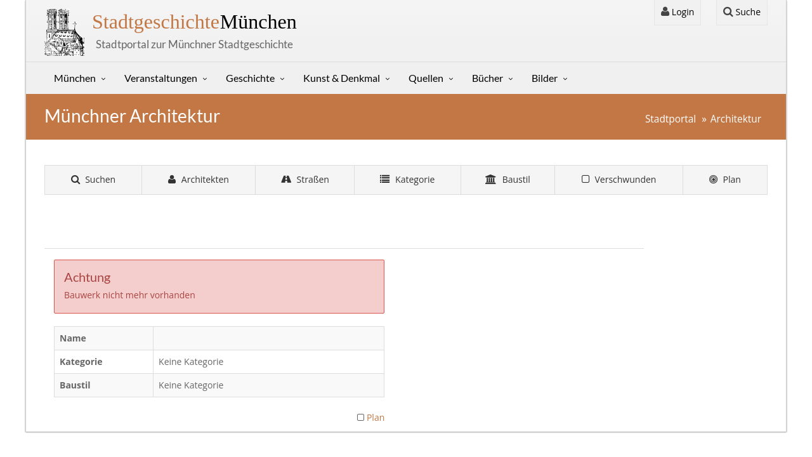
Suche (742, 12)
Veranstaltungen (160, 78)
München (194, 21)
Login (677, 12)
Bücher (487, 78)
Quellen (426, 78)
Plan (725, 179)
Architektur (735, 119)
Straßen (305, 179)
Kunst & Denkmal (341, 78)
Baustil (507, 179)
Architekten (198, 179)
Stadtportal (670, 119)
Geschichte (250, 78)
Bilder (545, 78)
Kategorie (407, 179)
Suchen (93, 179)
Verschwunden (619, 179)
